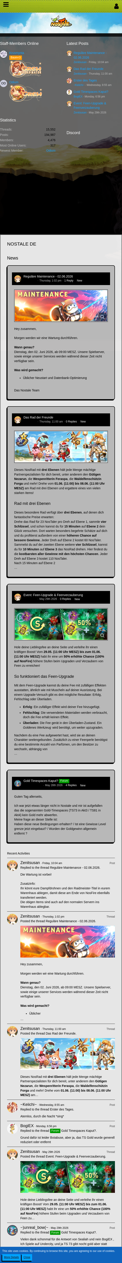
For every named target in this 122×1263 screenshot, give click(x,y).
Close (26, 1257)
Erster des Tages (85, 80)
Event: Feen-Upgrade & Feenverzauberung (53, 595)
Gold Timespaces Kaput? (91, 91)
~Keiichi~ (79, 85)
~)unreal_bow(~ (32, 785)
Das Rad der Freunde (89, 69)
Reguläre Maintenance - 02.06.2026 (48, 276)
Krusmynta (16, 53)
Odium (13, 82)
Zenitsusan (80, 62)
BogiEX (78, 96)
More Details (11, 1257)
